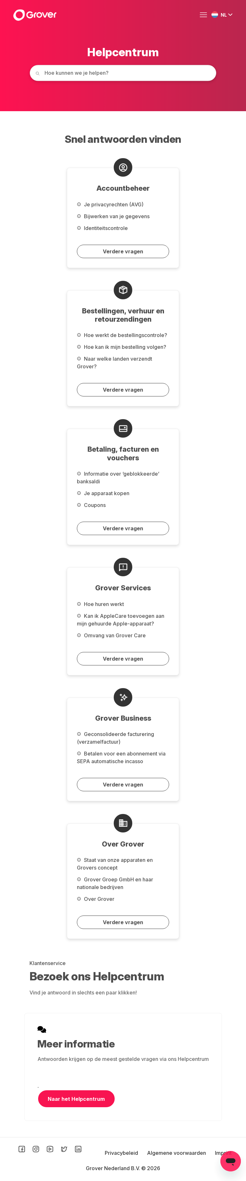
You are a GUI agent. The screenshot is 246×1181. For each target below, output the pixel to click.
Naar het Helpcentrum (76, 1099)
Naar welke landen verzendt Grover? (114, 363)
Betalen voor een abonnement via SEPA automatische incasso (121, 757)
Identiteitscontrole (102, 228)
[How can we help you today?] (123, 73)
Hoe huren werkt (100, 604)
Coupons (91, 505)
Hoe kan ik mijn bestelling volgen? (121, 347)
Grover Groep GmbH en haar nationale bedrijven (115, 883)
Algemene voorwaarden (177, 1153)
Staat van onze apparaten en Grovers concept (115, 864)
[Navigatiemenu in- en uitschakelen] (205, 15)
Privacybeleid (122, 1153)
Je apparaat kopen (103, 493)
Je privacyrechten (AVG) (110, 204)
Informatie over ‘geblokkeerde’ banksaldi (118, 478)
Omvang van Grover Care (111, 635)
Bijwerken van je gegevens (113, 216)
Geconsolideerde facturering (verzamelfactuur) (115, 738)
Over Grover (95, 899)
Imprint (223, 1153)
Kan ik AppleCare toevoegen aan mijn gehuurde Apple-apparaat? (120, 620)
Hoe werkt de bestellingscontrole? (122, 335)
